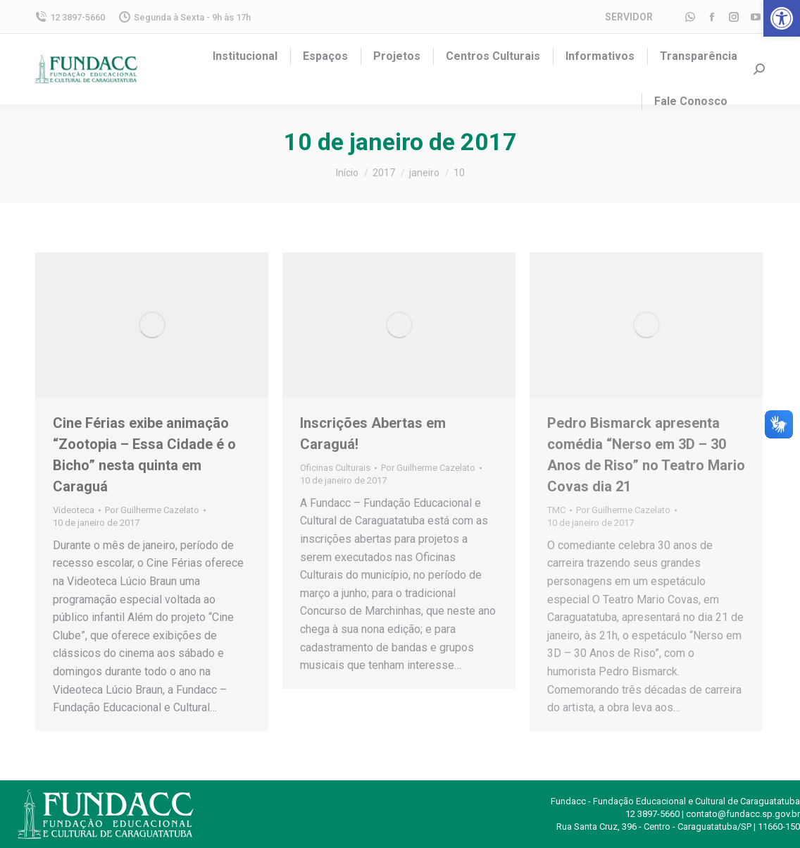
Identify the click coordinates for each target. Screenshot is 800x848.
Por (152, 510)
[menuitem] (245, 56)
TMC (556, 510)
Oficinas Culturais (335, 467)
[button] (781, 18)
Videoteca (73, 510)
